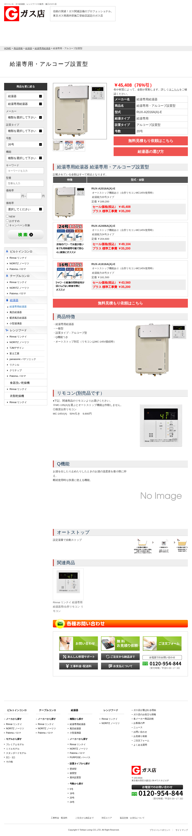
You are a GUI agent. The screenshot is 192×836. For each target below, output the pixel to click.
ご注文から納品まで (84, 818)
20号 (72, 797)
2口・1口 (10, 757)
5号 (71, 789)
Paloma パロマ (18, 269)
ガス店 (25, 13)
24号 (72, 802)
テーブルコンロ (134, 35)
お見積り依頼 (140, 736)
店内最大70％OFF (25, 33)
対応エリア (107, 818)
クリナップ (16, 370)
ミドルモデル (13, 748)
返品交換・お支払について (132, 818)
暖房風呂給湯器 (18, 317)
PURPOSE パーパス (80, 757)
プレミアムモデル (15, 744)
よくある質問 (140, 745)
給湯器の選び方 (151, 151)
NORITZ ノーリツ (19, 263)
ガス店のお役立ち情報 (145, 714)
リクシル (14, 364)
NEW (10, 216)
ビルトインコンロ (62, 35)
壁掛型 (73, 769)
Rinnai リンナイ (18, 257)
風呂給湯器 (16, 312)
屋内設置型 (75, 777)
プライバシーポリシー (160, 830)
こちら (175, 89)
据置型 (73, 773)
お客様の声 (139, 723)
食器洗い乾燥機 (20, 382)
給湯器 (86, 35)
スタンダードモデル (16, 753)
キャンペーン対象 (18, 225)
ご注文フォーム (141, 740)
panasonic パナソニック (23, 359)
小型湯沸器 (16, 323)
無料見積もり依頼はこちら (150, 141)
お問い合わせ (140, 732)
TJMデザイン (17, 347)
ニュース (138, 727)
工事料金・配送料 (59, 818)
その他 (9, 761)
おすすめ (13, 220)
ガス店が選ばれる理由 (145, 710)
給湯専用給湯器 (18, 306)
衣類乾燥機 (17, 395)
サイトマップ (182, 830)
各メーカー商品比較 (144, 718)
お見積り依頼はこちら (168, 33)
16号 (72, 793)
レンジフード (108, 35)
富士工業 (14, 353)
